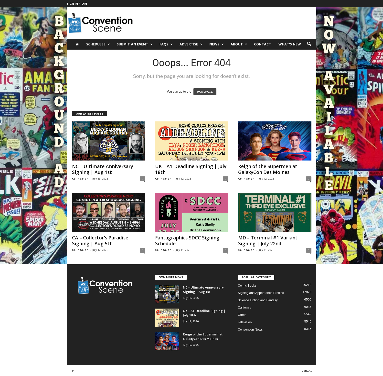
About (239, 44)
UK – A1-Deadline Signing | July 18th (190, 169)
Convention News (250, 329)
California (244, 307)
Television (245, 322)
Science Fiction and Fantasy (258, 300)
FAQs (166, 44)
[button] (309, 44)
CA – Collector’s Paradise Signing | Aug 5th (100, 241)
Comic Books (247, 285)
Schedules (98, 44)
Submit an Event (135, 44)
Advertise (191, 44)
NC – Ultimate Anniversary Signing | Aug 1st (102, 169)
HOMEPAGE (205, 91)
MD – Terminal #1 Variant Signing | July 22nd (268, 241)
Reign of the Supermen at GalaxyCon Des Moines (267, 169)
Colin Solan (80, 178)
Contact (262, 44)
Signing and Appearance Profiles (261, 293)
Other (242, 315)
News (216, 44)
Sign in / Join (77, 3)
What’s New (289, 44)
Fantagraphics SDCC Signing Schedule (187, 241)
